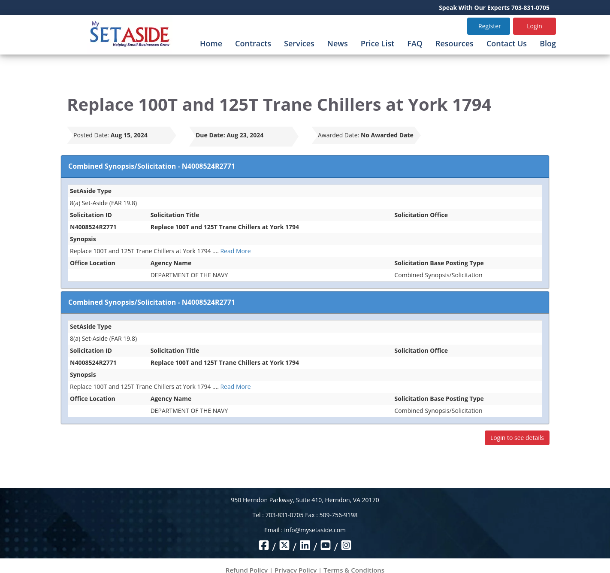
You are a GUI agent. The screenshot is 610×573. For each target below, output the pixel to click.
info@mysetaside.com (315, 530)
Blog (548, 43)
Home (211, 43)
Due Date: (210, 135)
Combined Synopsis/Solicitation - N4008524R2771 (151, 166)
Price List (378, 43)
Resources (454, 43)
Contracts (253, 43)
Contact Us (506, 43)
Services (299, 43)
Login (534, 26)
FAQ (415, 43)
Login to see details (517, 438)
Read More (235, 251)
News (337, 43)
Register (489, 26)
